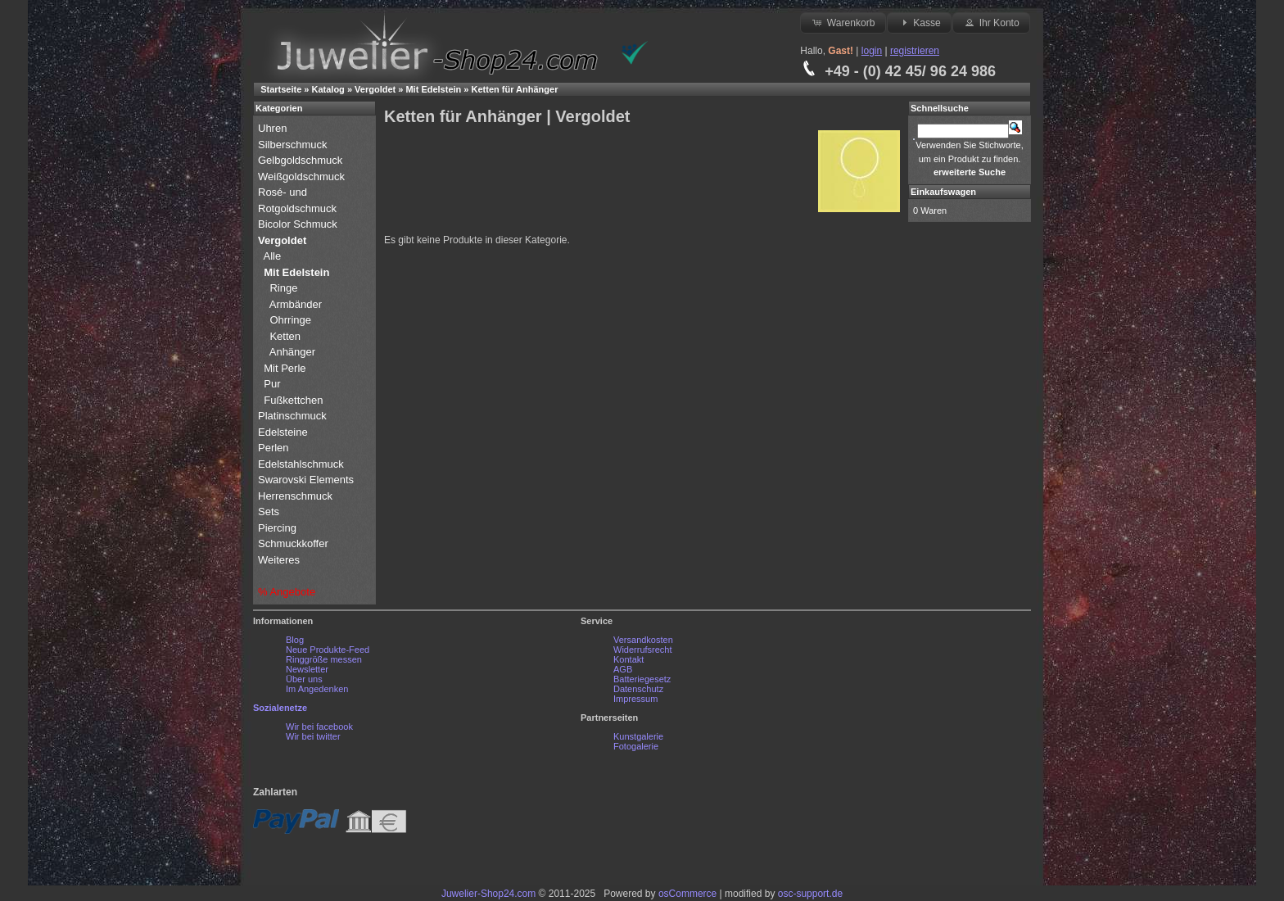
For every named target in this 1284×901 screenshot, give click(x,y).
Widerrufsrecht (642, 649)
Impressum (635, 699)
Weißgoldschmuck (303, 176)
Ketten (285, 336)
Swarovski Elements (306, 479)
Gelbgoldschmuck (302, 160)
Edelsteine (284, 432)
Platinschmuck (293, 416)
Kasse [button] (919, 22)
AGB (622, 669)
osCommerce (687, 893)
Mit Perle (286, 368)
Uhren (274, 128)
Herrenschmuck (297, 496)
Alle (274, 256)
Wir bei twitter (313, 736)
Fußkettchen (293, 400)
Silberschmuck (294, 144)
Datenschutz (638, 689)
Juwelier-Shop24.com (488, 893)
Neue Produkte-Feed (327, 649)
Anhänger (292, 352)
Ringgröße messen (324, 659)
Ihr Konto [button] (991, 22)
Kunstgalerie (638, 736)
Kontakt (628, 659)
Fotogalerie (635, 746)
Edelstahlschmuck (301, 464)
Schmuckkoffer (293, 543)
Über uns (304, 679)
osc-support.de (810, 893)
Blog (295, 640)
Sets (268, 511)
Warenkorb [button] (843, 22)
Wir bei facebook (319, 726)
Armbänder (295, 304)
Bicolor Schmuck (299, 224)
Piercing (277, 528)
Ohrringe (290, 320)
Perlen (275, 447)
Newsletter (307, 669)
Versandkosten (643, 640)
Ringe (283, 288)
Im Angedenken (317, 689)
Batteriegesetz (642, 679)
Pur (273, 384)
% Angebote (286, 592)
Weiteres (280, 560)
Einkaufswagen (943, 192)
